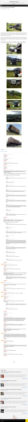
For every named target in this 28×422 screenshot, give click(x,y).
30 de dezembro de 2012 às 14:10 (9, 154)
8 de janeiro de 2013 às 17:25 (12, 223)
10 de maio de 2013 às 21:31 (9, 340)
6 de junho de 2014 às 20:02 (11, 209)
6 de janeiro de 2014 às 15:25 (12, 199)
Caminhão (5, 151)
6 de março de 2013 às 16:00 (12, 235)
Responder (5, 156)
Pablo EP (5, 282)
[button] (26, 7)
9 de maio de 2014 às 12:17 (11, 204)
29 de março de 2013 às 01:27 (9, 316)
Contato (15, 418)
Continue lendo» (24, 378)
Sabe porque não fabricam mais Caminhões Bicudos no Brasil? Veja (11, 389)
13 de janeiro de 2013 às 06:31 (9, 271)
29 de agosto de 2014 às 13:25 (9, 349)
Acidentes (2, 151)
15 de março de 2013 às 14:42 (12, 246)
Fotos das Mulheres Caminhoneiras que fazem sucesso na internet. (11, 398)
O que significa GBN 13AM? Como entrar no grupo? (8, 380)
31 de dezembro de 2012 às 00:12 (9, 158)
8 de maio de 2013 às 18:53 (11, 185)
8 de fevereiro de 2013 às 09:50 (8, 287)
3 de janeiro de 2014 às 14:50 (12, 189)
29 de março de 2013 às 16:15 (9, 323)
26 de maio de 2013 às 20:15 (12, 255)
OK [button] (26, 420)
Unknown (5, 340)
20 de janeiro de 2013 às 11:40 (9, 282)
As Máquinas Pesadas (14, 1)
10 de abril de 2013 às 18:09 (11, 251)
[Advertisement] (14, 15)
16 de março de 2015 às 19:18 (12, 213)
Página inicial (14, 417)
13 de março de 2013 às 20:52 (12, 181)
